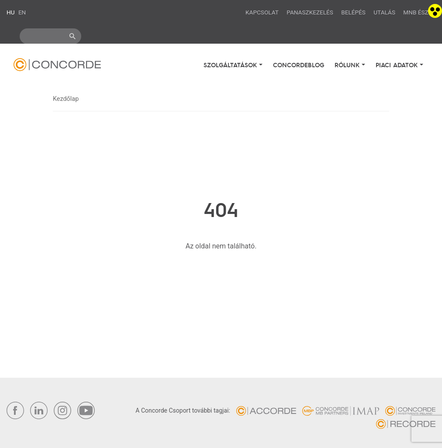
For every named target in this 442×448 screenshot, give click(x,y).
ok (72, 36)
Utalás (384, 12)
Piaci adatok (398, 65)
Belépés (353, 12)
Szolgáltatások (231, 65)
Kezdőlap (66, 99)
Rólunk (348, 65)
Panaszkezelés (310, 12)
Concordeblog (298, 65)
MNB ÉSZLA (419, 12)
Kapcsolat (262, 12)
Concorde (57, 67)
